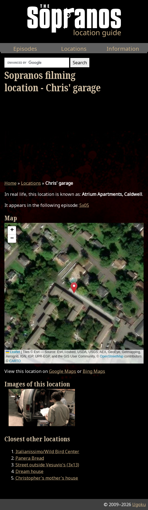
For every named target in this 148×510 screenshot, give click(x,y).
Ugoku (139, 504)
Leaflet (13, 352)
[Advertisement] (74, 136)
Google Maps (62, 371)
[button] (74, 287)
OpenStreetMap (111, 356)
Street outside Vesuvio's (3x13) (47, 465)
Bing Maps (94, 371)
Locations (31, 183)
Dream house (29, 471)
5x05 (84, 205)
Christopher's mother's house (46, 478)
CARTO (15, 361)
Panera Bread (29, 458)
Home (10, 183)
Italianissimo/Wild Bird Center (47, 451)
